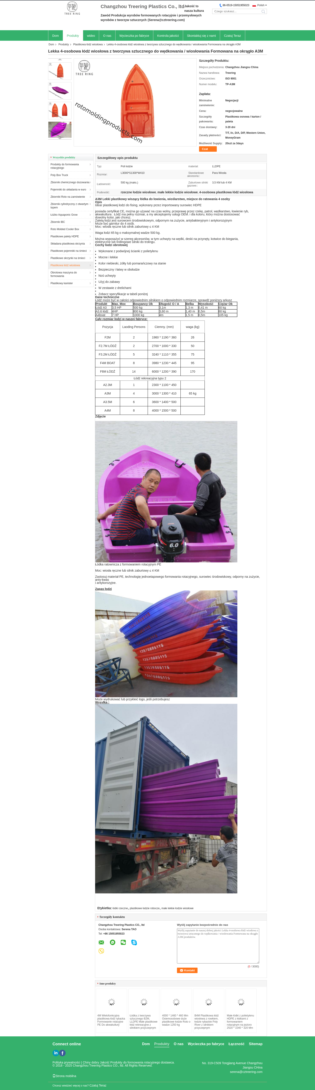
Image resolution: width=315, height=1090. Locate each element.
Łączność (237, 1044)
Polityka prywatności (66, 1062)
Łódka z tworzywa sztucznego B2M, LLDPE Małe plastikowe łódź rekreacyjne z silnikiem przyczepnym (144, 1021)
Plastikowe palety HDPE (65, 236)
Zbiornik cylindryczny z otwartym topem (69, 206)
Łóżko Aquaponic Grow (64, 214)
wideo (91, 35)
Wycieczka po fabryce (134, 35)
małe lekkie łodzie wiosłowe (177, 908)
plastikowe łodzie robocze (145, 908)
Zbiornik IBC (58, 222)
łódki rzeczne (120, 908)
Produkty (73, 35)
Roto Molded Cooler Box (65, 229)
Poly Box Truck (59, 175)
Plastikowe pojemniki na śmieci (69, 250)
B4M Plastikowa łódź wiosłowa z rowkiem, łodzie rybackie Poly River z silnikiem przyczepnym (206, 1021)
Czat (205, 149)
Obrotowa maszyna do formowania (64, 274)
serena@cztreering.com (246, 1072)
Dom (55, 35)
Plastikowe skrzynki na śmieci (68, 258)
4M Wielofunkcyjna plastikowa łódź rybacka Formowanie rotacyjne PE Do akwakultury (111, 1020)
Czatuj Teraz (232, 35)
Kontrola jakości (168, 35)
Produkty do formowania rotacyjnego (65, 166)
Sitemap (255, 1044)
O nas (107, 35)
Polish (260, 5)
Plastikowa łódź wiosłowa (88, 44)
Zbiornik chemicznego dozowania (70, 182)
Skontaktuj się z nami (201, 35)
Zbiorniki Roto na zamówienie (68, 196)
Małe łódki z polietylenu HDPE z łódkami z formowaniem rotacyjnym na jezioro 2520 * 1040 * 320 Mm (240, 1021)
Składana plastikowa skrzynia (68, 243)
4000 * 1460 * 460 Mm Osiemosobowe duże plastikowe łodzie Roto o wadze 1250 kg (176, 1020)
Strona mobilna (64, 1076)
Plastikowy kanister (62, 283)
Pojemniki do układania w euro (68, 189)
